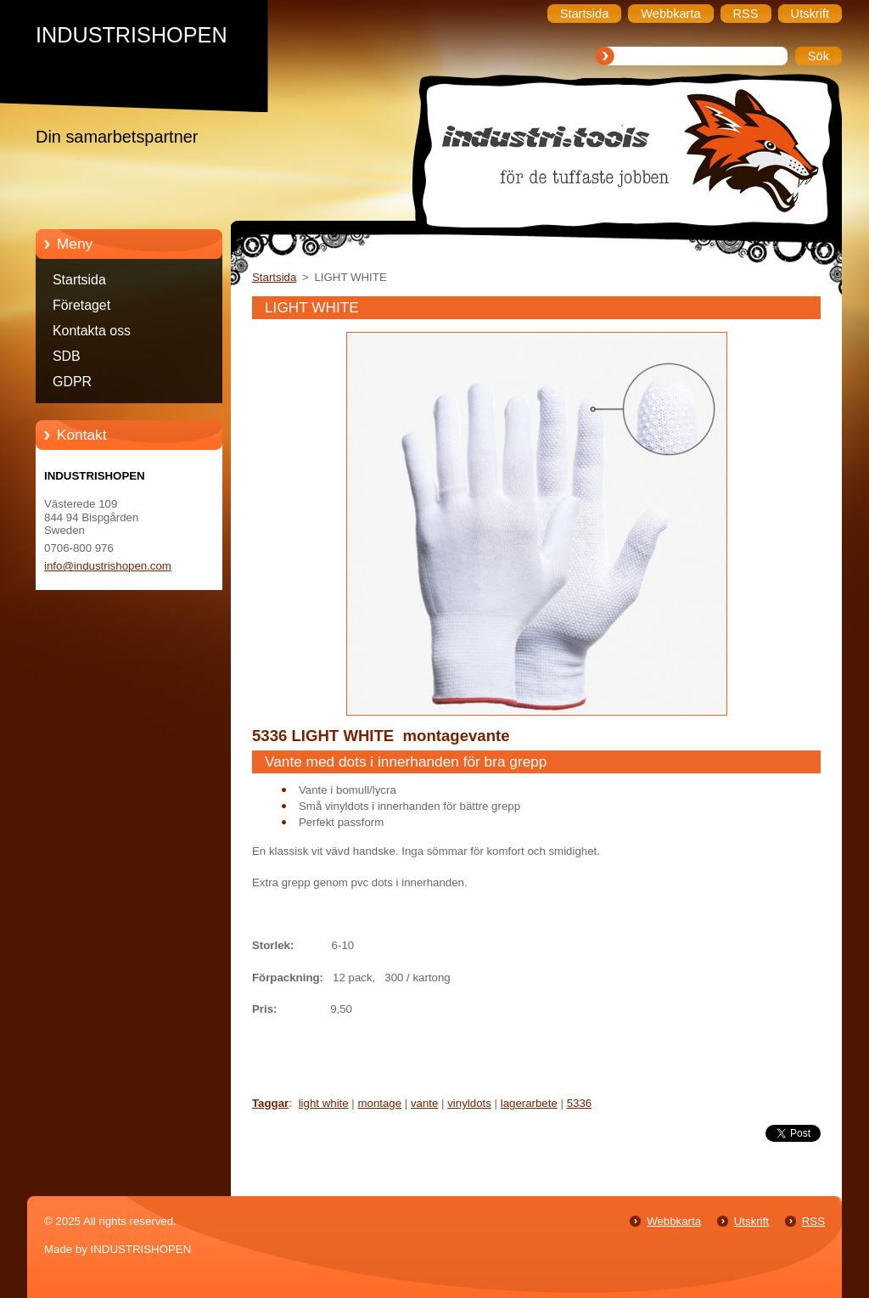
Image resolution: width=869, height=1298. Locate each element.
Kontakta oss (92, 330)
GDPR (72, 381)
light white (324, 1103)
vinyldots (469, 1103)
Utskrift (751, 1221)
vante (424, 1103)
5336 (579, 1103)
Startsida (79, 280)
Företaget (81, 305)
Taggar (270, 1103)
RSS (813, 1221)
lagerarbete (529, 1103)
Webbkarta (674, 1221)
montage (380, 1103)
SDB (67, 356)
